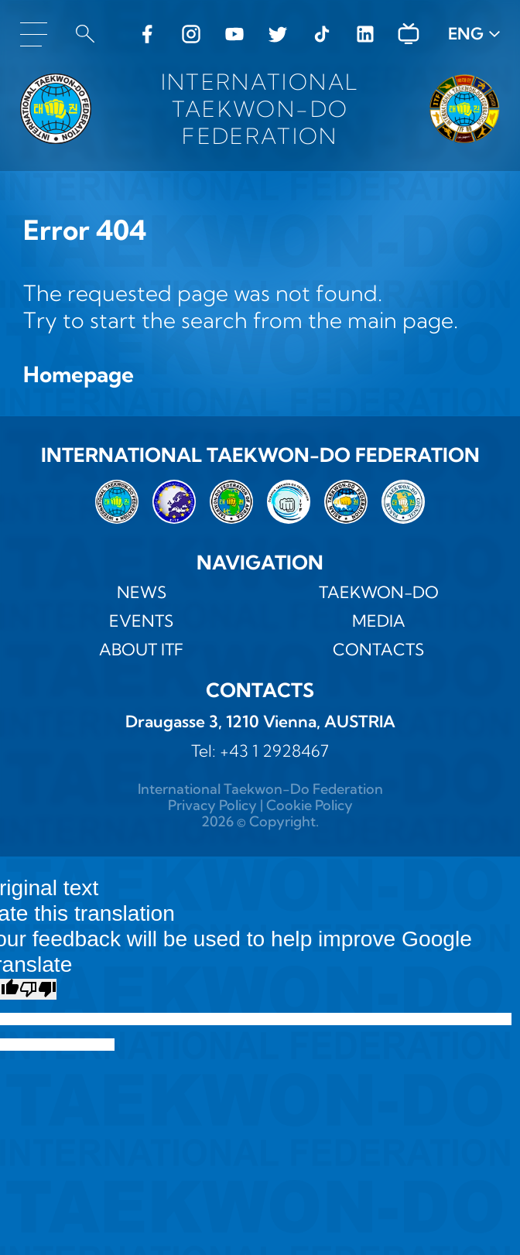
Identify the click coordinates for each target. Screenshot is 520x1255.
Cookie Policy (309, 805)
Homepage (78, 374)
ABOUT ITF (141, 649)
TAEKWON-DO (379, 592)
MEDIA (378, 620)
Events (141, 620)
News (141, 592)
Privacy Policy (212, 805)
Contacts (378, 649)
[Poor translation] (37, 989)
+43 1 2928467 (274, 750)
